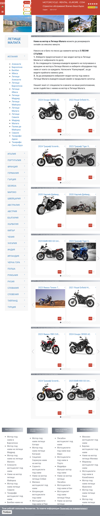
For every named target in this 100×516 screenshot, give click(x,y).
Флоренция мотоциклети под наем (38, 494)
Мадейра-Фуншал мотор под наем (64, 469)
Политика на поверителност (74, 508)
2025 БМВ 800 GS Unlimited (51, 241)
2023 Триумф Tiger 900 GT (81, 146)
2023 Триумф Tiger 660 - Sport (83, 241)
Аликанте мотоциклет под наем (15, 468)
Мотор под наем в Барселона (12, 439)
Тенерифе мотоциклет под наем (15, 496)
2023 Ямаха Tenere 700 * (50, 287)
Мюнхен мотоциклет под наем (90, 439)
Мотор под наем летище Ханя (88, 493)
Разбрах (7, 512)
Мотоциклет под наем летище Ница (63, 494)
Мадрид (16, 120)
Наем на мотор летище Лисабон (64, 479)
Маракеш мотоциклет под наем (90, 465)
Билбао (15, 70)
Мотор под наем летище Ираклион (88, 483)
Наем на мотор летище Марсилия (64, 504)
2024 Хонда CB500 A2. (49, 100)
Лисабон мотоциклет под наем (65, 441)
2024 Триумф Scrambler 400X (52, 146)
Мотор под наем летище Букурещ (88, 502)
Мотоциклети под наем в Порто (63, 460)
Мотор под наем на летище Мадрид (15, 449)
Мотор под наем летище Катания (38, 450)
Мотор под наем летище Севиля (13, 486)
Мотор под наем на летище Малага (15, 458)
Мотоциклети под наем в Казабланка (88, 474)
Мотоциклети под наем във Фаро (63, 450)
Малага (15, 123)
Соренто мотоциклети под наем (38, 469)
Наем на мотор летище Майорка (14, 477)
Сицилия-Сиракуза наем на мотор (39, 460)
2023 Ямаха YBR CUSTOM (50, 334)
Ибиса (15, 73)
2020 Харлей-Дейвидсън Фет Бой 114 (56, 194)
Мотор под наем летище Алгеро (38, 441)
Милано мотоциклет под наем (40, 485)
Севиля (15, 133)
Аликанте (16, 64)
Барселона (17, 67)
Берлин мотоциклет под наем (90, 449)
